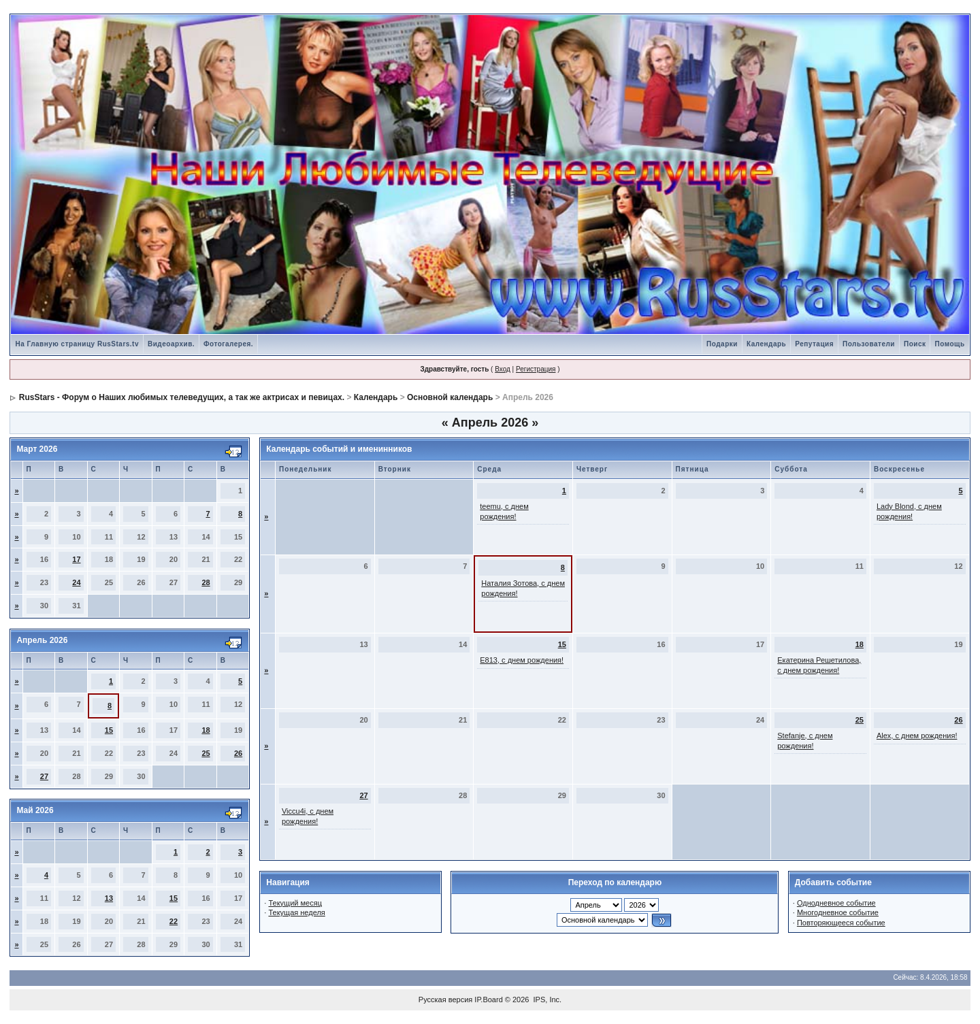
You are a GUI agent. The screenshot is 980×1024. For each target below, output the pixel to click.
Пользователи (869, 344)
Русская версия (445, 999)
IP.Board (488, 999)
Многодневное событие (838, 912)
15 (109, 730)
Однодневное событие (836, 903)
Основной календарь (450, 397)
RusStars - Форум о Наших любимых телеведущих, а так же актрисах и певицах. (181, 397)
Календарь (766, 344)
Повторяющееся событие (841, 923)
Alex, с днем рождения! (917, 735)
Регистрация (535, 369)
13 (109, 898)
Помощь (949, 344)
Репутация (814, 344)
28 (205, 582)
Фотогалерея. (228, 344)
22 (173, 921)
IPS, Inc (547, 999)
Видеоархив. (171, 344)
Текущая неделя (296, 912)
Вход (502, 369)
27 (44, 776)
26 (238, 753)
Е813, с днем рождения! (522, 660)
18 (205, 730)
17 (76, 559)
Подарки (722, 344)
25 (205, 753)
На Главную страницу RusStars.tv (77, 344)
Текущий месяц (295, 903)
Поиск (915, 344)
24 (76, 582)
